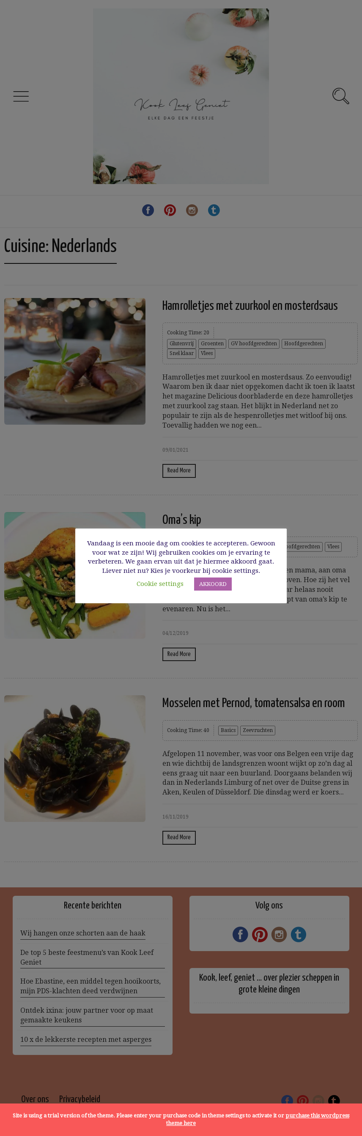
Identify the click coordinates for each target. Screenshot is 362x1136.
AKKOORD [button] (213, 584)
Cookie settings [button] (160, 584)
